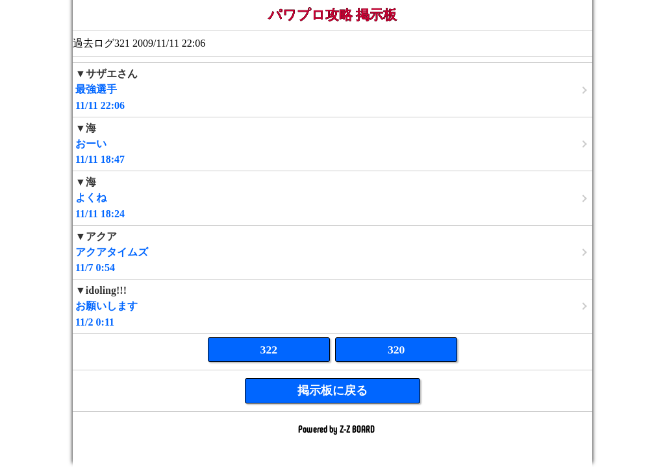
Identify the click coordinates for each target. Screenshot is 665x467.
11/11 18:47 (332, 144)
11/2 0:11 (332, 306)
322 (268, 349)
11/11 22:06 (332, 89)
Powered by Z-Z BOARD (336, 428)
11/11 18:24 (332, 197)
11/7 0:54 (332, 252)
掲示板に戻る (332, 390)
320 (396, 349)
